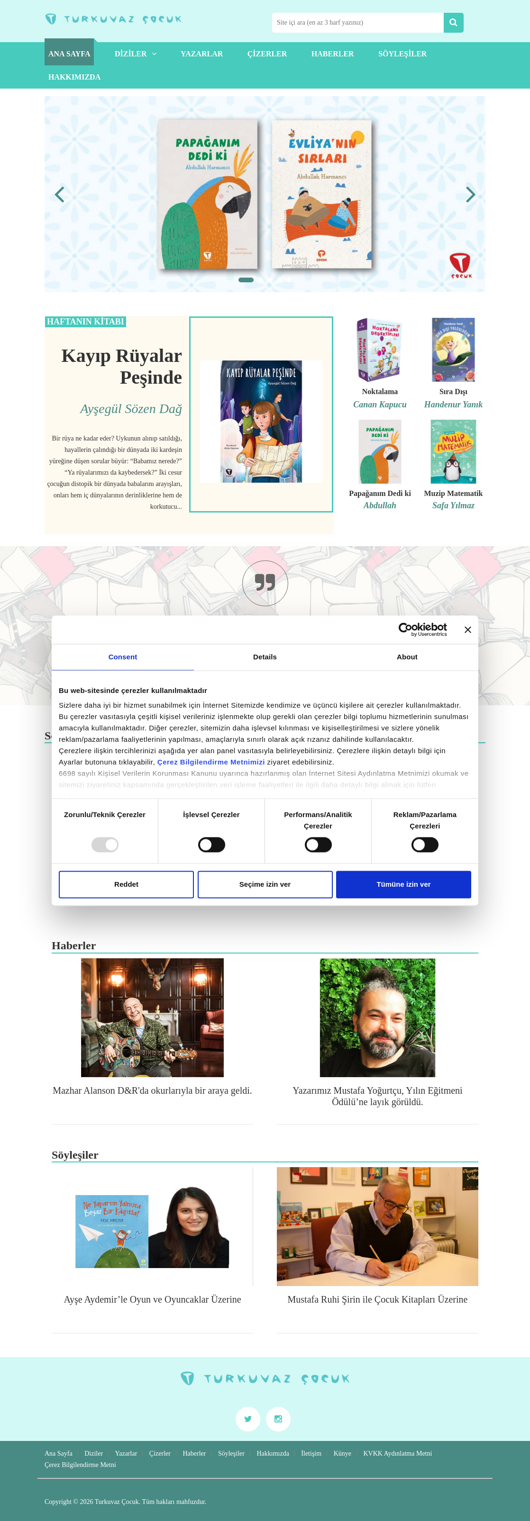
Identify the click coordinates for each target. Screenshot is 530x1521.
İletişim (311, 1453)
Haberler (332, 54)
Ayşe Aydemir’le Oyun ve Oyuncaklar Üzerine (152, 1299)
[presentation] (59, 194)
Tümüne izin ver (403, 884)
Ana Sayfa (69, 54)
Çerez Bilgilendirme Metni (80, 1464)
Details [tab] (265, 657)
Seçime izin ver (265, 884)
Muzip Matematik (453, 493)
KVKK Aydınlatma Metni (397, 1453)
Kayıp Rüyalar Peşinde (122, 366)
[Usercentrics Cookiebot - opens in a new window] (405, 629)
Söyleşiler (402, 54)
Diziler (135, 54)
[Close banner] (468, 629)
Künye (342, 1453)
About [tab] (407, 657)
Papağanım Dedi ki (380, 493)
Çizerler (267, 54)
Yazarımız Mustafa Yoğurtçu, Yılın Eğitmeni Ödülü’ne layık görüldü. (377, 1096)
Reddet (126, 884)
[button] (246, 280)
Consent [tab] (123, 657)
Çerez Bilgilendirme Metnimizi (211, 762)
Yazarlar (202, 54)
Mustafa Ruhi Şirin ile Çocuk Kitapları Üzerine (378, 1299)
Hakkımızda (74, 77)
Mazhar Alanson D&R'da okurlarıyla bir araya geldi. (152, 1090)
